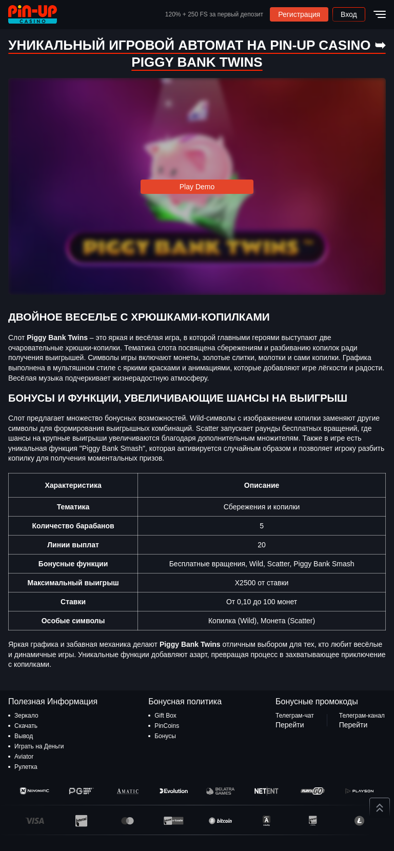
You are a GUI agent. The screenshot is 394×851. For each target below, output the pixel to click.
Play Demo (197, 187)
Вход (349, 14)
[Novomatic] (34, 791)
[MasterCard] (127, 820)
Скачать (25, 725)
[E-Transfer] (173, 820)
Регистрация (299, 14)
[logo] (32, 14)
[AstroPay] (266, 820)
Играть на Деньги (39, 746)
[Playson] (359, 791)
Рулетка (25, 766)
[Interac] (81, 820)
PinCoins (166, 725)
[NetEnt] (266, 791)
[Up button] (379, 808)
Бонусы (165, 736)
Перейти (289, 725)
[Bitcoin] (220, 820)
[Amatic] (127, 791)
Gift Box (165, 715)
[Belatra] (220, 791)
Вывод (23, 736)
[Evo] (173, 791)
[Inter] (312, 820)
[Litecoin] (359, 820)
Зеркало (26, 715)
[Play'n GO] (312, 791)
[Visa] (34, 820)
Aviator (23, 756)
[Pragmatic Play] (81, 791)
